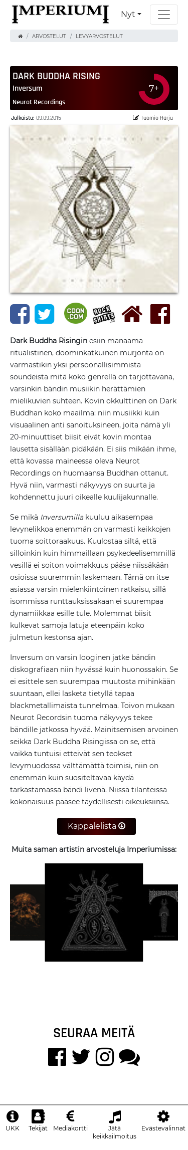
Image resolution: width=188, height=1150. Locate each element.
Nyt (128, 14)
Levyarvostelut (99, 36)
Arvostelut (49, 36)
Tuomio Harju (153, 117)
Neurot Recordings (39, 102)
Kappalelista (96, 826)
